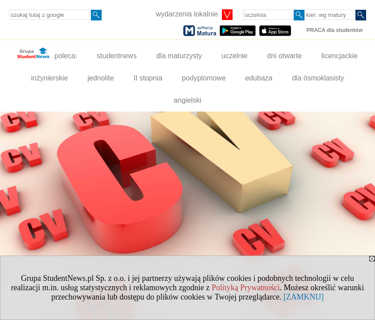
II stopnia (148, 78)
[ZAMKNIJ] (304, 296)
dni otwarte (284, 56)
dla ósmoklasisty (318, 78)
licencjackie (339, 56)
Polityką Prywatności (246, 287)
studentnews (117, 56)
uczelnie (234, 56)
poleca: (47, 54)
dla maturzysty (179, 56)
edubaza (258, 78)
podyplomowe (204, 78)
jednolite (100, 78)
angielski (187, 100)
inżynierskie (49, 78)
